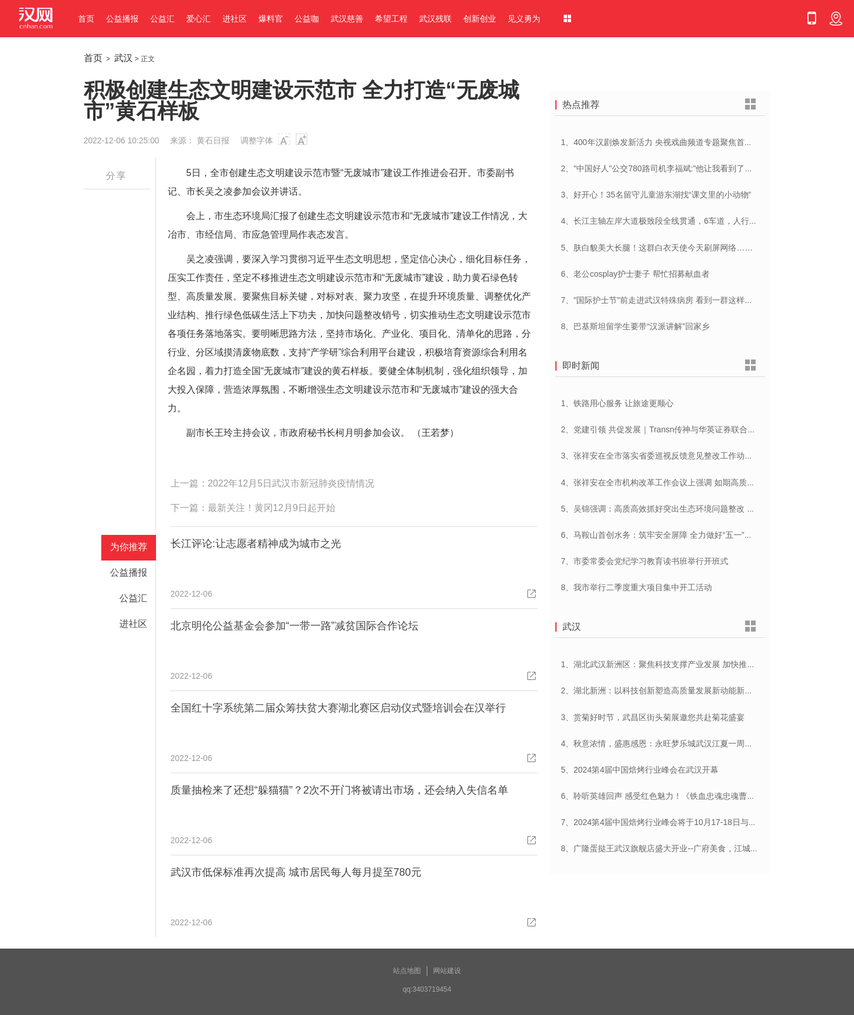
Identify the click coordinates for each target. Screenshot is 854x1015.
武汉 (123, 58)
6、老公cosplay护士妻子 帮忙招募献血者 (635, 274)
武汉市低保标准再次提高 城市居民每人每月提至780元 (296, 872)
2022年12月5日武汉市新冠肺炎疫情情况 (291, 483)
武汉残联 (435, 18)
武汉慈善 (347, 18)
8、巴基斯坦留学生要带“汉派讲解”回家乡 (635, 326)
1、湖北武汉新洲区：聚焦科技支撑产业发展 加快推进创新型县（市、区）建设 (703, 664)
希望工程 (391, 18)
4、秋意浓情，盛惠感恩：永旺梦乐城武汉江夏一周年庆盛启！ (673, 743)
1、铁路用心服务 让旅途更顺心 (617, 403)
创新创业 (479, 18)
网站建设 (447, 971)
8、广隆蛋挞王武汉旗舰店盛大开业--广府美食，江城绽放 (664, 848)
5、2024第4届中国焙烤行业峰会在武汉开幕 (640, 769)
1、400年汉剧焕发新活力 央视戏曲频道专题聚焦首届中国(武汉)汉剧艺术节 (696, 142)
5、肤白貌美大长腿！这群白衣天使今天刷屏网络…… (657, 247)
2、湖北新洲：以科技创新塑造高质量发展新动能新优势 (661, 690)
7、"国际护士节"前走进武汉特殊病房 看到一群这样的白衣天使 (673, 300)
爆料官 (270, 18)
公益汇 (162, 18)
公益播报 (122, 18)
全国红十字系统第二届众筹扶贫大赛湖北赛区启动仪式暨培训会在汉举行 (338, 708)
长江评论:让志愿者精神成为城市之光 (256, 543)
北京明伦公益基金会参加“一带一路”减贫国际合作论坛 (295, 626)
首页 (86, 18)
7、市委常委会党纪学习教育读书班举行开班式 (645, 561)
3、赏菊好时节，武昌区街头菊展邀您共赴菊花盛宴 (653, 717)
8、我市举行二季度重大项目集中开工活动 (637, 587)
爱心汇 (198, 18)
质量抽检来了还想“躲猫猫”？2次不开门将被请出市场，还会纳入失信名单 (339, 790)
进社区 (234, 18)
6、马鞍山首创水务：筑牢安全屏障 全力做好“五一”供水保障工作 (677, 535)
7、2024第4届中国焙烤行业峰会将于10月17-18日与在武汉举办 (675, 822)
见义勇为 (524, 18)
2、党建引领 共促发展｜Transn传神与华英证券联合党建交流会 (675, 429)
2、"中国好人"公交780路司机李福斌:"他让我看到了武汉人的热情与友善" (691, 168)
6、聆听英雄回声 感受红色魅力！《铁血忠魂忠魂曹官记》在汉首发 (683, 796)
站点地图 (407, 971)
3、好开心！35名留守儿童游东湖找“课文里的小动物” (656, 194)
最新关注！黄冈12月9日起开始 (271, 508)
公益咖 (307, 18)
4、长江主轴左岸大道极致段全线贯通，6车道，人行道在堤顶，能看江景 (692, 220)
